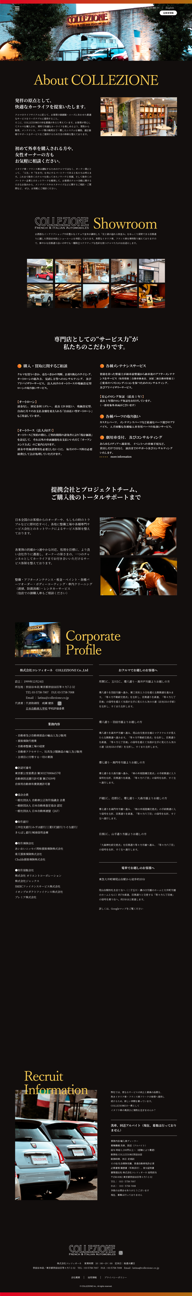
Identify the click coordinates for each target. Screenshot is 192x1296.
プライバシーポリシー (115, 1277)
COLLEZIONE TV (151, 8)
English (170, 8)
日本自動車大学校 (36, 708)
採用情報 (92, 1277)
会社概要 (75, 1277)
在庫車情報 (168, 12)
